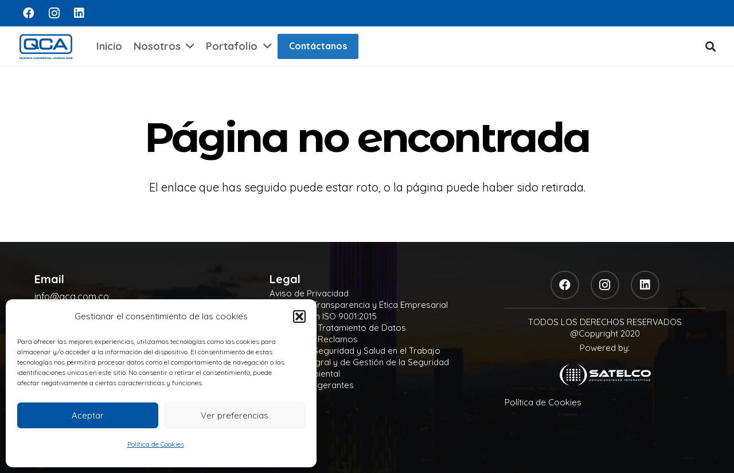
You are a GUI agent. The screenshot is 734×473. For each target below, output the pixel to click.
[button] (299, 316)
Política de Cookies (155, 444)
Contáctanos (318, 46)
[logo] (46, 46)
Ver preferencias (234, 415)
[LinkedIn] (79, 13)
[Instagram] (53, 13)
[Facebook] (28, 13)
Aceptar (88, 415)
